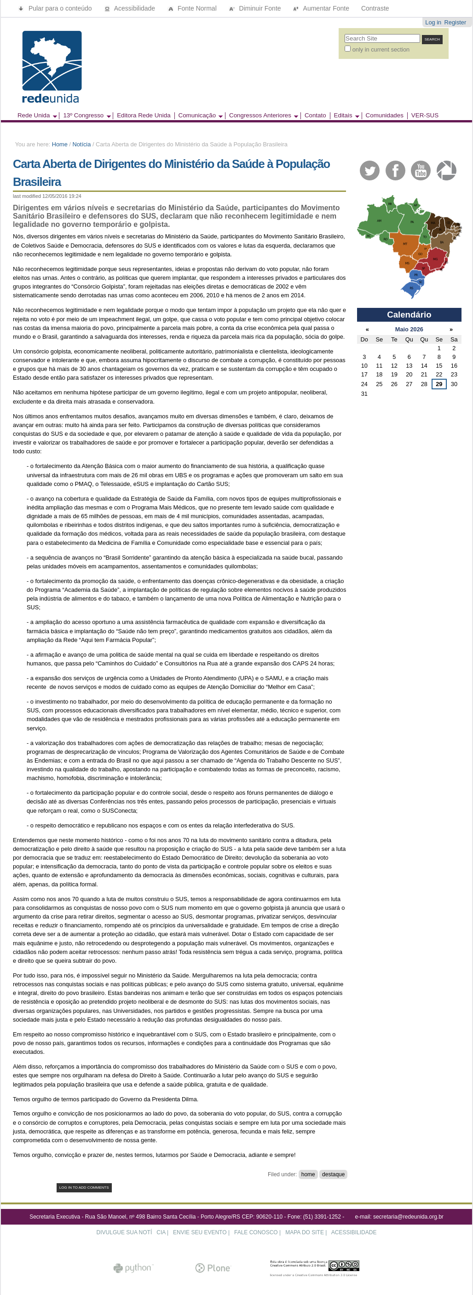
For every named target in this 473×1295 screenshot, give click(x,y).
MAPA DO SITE (304, 1232)
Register (455, 22)
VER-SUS (424, 115)
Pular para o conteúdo (56, 8)
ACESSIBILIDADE (354, 1232)
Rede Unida (35, 115)
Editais (344, 115)
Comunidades (385, 115)
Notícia (81, 144)
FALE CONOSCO (256, 1232)
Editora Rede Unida (143, 115)
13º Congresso (84, 115)
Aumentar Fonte (322, 8)
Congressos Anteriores (261, 115)
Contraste (375, 8)
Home (60, 144)
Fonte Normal (193, 8)
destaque (333, 1174)
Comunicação (198, 115)
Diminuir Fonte (256, 8)
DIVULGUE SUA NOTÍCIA (131, 1232)
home (308, 1174)
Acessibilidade (130, 8)
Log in (433, 22)
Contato (315, 115)
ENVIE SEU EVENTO (199, 1232)
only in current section (381, 49)
